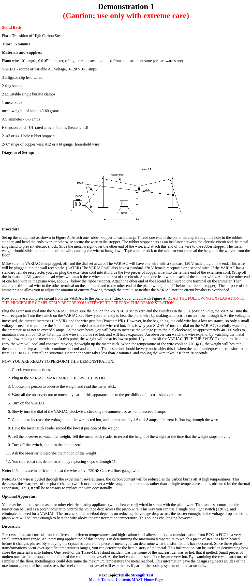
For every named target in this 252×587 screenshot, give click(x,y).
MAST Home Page (147, 579)
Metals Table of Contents (110, 579)
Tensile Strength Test (135, 575)
